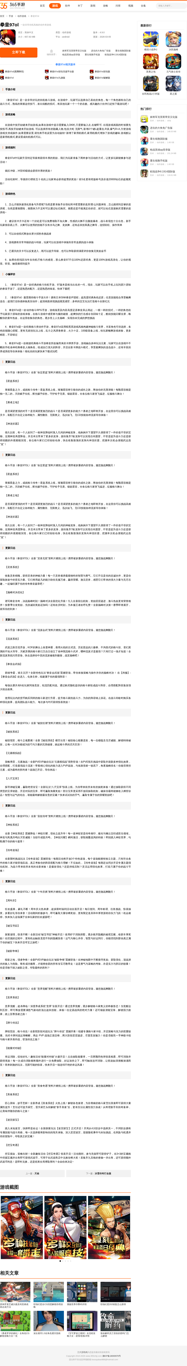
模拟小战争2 (150, 49)
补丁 (80, 5)
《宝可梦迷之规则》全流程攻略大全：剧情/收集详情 (81, 1334)
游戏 (55, 5)
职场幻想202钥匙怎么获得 (113, 1304)
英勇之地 (151, 71)
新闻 (92, 5)
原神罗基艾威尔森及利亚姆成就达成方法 (14, 1305)
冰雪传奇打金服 (103, 1173)
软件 (67, 5)
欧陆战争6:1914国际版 (116, 54)
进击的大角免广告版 (101, 50)
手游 (11, 16)
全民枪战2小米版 (151, 94)
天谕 (36, 1173)
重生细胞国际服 (123, 50)
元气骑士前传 (173, 71)
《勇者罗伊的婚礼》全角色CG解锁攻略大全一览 (14, 1334)
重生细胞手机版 (92, 54)
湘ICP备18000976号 (111, 1356)
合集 (143, 5)
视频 (130, 5)
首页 (42, 5)
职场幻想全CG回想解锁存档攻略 (48, 1305)
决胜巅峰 (173, 49)
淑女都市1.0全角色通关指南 (47, 1333)
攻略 (105, 5)
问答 (118, 5)
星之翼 (173, 94)
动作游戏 (21, 16)
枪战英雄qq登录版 (71, 54)
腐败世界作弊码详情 (77, 1304)
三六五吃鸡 (82, 1352)
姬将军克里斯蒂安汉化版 (74, 50)
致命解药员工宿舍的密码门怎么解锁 (115, 1334)
